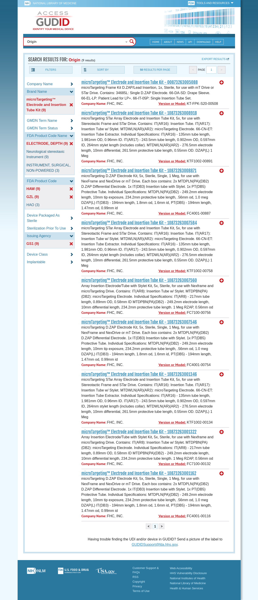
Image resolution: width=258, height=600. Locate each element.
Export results (214, 59)
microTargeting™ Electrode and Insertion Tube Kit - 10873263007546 (139, 322)
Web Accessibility (181, 568)
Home (155, 41)
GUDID (53, 20)
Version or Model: (172, 103)
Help (218, 41)
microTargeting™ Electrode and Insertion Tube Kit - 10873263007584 (139, 223)
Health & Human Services (186, 588)
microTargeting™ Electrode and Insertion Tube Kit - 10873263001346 (139, 374)
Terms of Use (141, 591)
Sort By (103, 69)
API (190, 41)
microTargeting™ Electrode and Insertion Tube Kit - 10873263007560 (139, 280)
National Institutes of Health (187, 578)
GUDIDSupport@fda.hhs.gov (155, 544)
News (180, 41)
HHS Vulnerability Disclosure (188, 573)
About (168, 41)
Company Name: (93, 103)
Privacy (137, 586)
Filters (50, 69)
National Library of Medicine (54, 3)
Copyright (138, 581)
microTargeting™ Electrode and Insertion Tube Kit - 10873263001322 (138, 431)
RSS (135, 577)
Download (204, 41)
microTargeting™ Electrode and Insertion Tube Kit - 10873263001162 (138, 473)
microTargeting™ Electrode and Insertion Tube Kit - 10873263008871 (138, 170)
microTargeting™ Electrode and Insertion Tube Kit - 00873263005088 (139, 82)
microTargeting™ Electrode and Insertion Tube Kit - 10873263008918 (139, 113)
